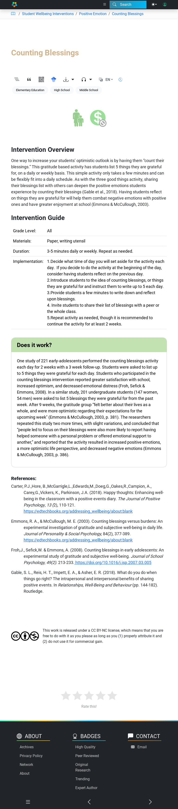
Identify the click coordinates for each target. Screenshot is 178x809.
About (24, 773)
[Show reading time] (120, 80)
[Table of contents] (13, 14)
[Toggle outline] (16, 79)
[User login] (165, 4)
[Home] (14, 4)
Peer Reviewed (87, 756)
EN (107, 79)
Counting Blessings (127, 14)
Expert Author (86, 788)
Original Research (82, 767)
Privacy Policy (31, 756)
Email (142, 747)
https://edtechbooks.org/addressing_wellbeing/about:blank (78, 511)
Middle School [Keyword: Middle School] (88, 90)
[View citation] (29, 79)
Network (26, 764)
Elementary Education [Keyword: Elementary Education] (30, 90)
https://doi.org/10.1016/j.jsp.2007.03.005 (112, 562)
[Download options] (68, 79)
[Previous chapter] (89, 802)
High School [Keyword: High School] (62, 90)
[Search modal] (128, 5)
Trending (82, 779)
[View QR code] (41, 79)
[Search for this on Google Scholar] (53, 79)
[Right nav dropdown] (105, 4)
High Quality (85, 747)
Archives (27, 747)
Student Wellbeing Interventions (48, 14)
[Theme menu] (154, 4)
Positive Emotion (93, 14)
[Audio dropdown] (86, 79)
